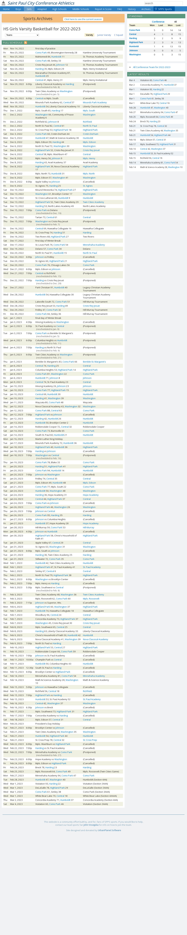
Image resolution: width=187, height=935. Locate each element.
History (132, 9)
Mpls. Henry (89, 158)
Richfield (87, 121)
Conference (158, 21)
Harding (39, 68)
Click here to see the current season (83, 19)
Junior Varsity (104, 34)
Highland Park (61, 129)
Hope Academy (91, 494)
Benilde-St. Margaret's (94, 361)
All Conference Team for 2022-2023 (151, 67)
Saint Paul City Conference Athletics (40, 3)
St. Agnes (88, 185)
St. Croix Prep (90, 739)
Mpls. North (89, 173)
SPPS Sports (165, 9)
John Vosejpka (91, 824)
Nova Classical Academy (95, 639)
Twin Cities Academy (93, 202)
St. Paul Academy (92, 567)
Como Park (41, 52)
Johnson (60, 64)
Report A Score (103, 9)
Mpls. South (89, 110)
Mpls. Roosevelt (91, 598)
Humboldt (56, 56)
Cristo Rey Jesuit (91, 150)
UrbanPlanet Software (109, 830)
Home (6, 9)
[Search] (163, 3)
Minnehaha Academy (94, 244)
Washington (66, 91)
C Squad (118, 34)
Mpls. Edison (89, 142)
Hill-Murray (88, 527)
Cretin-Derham (90, 133)
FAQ (119, 9)
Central (39, 80)
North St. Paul (90, 125)
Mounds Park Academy (95, 102)
